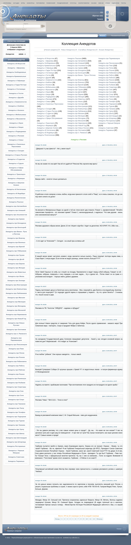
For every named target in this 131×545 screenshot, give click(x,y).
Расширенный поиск (118, 35)
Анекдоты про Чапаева (16, 425)
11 (90, 519)
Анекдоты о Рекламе (16, 136)
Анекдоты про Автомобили (16, 206)
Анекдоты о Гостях (16, 93)
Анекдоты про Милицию (16, 302)
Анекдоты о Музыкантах (16, 119)
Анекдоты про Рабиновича (16, 361)
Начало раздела (51, 50)
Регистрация (10, 29)
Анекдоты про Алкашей (16, 210)
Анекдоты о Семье (16, 140)
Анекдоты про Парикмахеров (109, 58)
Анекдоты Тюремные (16, 461)
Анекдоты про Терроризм (16, 416)
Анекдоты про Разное (16, 374)
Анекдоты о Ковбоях (16, 106)
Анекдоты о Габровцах (16, 80)
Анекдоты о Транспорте (16, 174)
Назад (57, 519)
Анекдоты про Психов (16, 357)
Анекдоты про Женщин (16, 268)
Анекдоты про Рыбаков (16, 382)
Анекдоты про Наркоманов (16, 314)
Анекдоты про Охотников (16, 329)
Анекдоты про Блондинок (16, 223)
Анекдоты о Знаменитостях (16, 102)
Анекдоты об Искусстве (16, 63)
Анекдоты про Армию (16, 219)
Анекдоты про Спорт (16, 399)
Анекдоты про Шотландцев (16, 438)
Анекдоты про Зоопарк (16, 280)
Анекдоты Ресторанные (16, 446)
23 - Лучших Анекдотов (104, 50)
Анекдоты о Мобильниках (16, 114)
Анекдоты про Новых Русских (78, 128)
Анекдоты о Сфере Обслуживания (49, 118)
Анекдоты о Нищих (16, 127)
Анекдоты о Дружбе (16, 97)
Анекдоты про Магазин (16, 297)
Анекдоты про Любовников (16, 293)
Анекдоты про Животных (16, 272)
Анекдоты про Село (16, 395)
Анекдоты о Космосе (16, 110)
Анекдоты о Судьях (16, 163)
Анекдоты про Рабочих (16, 370)
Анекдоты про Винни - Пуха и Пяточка (82, 75)
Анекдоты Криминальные (16, 76)
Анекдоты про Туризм (16, 421)
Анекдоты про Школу (16, 433)
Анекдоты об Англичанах (16, 189)
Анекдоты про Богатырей (16, 227)
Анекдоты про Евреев (16, 263)
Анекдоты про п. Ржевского (16, 333)
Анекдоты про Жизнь (16, 276)
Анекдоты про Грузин (16, 255)
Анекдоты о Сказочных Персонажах (50, 104)
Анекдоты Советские (16, 457)
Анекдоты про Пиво (16, 349)
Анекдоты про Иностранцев (16, 285)
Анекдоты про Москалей (16, 310)
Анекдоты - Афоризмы (16, 68)
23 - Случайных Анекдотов (85, 50)
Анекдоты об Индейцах (16, 193)
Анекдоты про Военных (16, 242)
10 (87, 519)
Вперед (99, 519)
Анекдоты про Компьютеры (16, 289)
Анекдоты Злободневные (16, 72)
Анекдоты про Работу (16, 366)
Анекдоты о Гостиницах (16, 89)
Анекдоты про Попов (16, 353)
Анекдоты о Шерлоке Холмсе (47, 128)
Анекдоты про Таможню (16, 404)
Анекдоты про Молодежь (16, 306)
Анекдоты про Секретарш (16, 387)
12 (94, 519)
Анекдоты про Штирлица (16, 442)
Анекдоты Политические (16, 198)
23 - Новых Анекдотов (66, 50)
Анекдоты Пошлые (16, 202)
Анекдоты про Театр (16, 408)
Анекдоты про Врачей (16, 246)
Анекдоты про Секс (16, 391)
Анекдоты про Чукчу (16, 429)
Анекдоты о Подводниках (16, 131)
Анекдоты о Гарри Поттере (16, 85)
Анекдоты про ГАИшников (16, 251)
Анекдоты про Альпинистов (16, 214)
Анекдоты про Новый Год (16, 318)
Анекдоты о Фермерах (16, 178)
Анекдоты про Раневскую (16, 378)
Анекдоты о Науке (16, 123)
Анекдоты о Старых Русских (16, 155)
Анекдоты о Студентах (16, 159)
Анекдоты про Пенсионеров (16, 344)
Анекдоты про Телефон (16, 412)
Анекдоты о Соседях (16, 150)
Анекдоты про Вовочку (16, 238)
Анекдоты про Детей (16, 259)
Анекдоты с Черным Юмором (109, 123)
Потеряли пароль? (20, 29)
